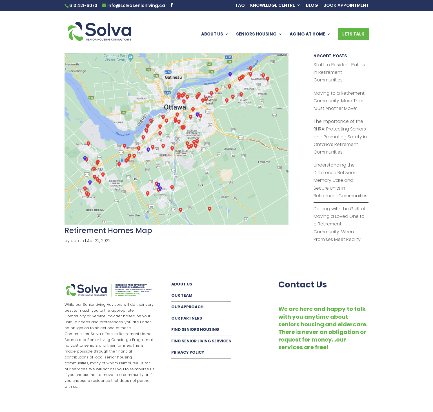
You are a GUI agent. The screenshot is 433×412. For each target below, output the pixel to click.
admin (77, 240)
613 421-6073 (83, 5)
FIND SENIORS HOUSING (195, 329)
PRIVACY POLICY (187, 352)
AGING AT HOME (307, 34)
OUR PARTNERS (186, 318)
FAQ (240, 5)
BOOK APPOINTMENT (346, 5)
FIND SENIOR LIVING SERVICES (201, 341)
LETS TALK (353, 34)
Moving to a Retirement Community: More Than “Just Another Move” (339, 101)
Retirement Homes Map (108, 230)
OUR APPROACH (187, 307)
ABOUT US (212, 34)
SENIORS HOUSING (256, 34)
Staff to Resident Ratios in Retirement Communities (339, 72)
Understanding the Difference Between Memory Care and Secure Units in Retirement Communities (340, 180)
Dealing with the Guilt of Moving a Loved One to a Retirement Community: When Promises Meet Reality (340, 224)
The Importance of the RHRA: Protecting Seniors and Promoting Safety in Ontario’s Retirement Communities (340, 136)
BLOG (312, 5)
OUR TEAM (181, 295)
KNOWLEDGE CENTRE (272, 5)
